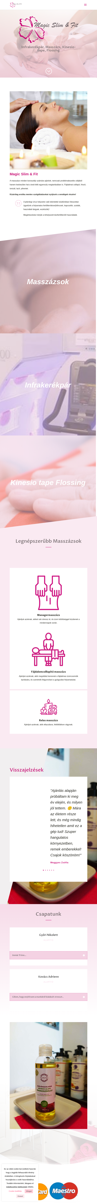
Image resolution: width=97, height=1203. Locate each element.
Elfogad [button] (29, 1191)
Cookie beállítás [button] (15, 1191)
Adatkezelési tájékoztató (16, 1187)
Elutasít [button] (20, 1196)
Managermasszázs (48, 608)
